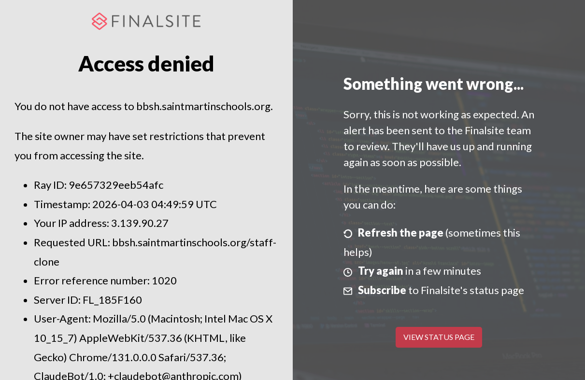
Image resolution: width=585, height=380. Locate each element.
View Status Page (438, 336)
